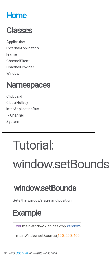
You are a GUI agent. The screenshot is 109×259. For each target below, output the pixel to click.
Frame (11, 54)
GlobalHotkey (17, 103)
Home (16, 15)
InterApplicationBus (22, 109)
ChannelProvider (20, 67)
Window (13, 73)
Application (15, 42)
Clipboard (14, 96)
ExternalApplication (22, 48)
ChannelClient (18, 61)
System (12, 121)
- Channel (15, 115)
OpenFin (21, 253)
